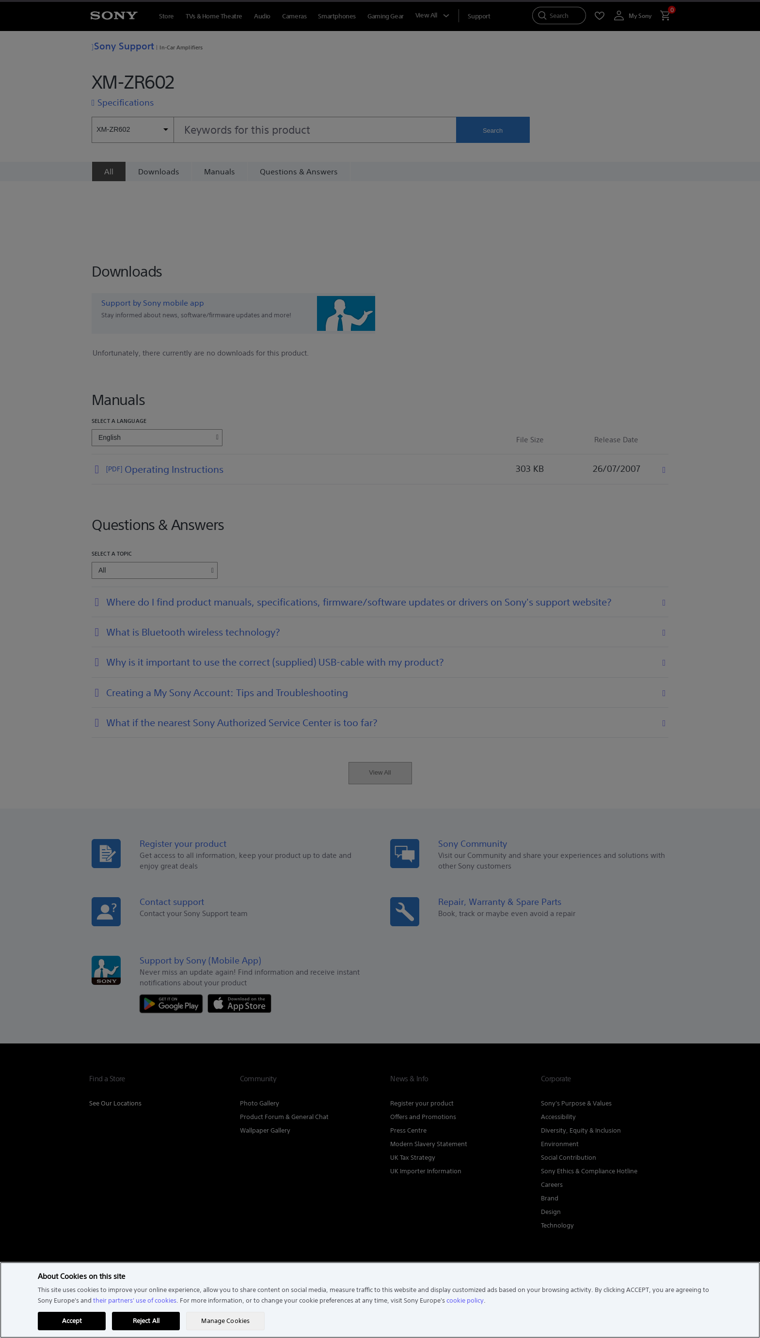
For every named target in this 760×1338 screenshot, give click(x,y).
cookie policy (465, 1300)
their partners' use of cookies (134, 1300)
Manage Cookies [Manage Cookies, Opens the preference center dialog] (225, 1321)
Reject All (146, 1321)
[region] (380, 1300)
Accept (72, 1321)
